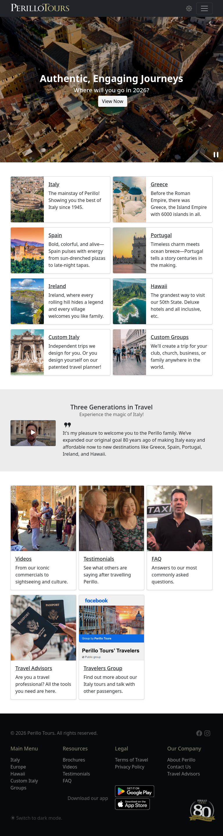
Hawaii (159, 286)
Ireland (57, 286)
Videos (23, 559)
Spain (55, 235)
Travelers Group (103, 668)
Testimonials (99, 559)
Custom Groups (170, 337)
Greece (159, 184)
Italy (53, 184)
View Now (112, 101)
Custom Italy (64, 337)
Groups (18, 787)
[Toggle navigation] (204, 8)
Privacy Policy (129, 767)
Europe (18, 767)
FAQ (156, 559)
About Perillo (181, 760)
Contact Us (179, 767)
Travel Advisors (33, 668)
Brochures (74, 760)
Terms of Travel (131, 760)
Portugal (161, 235)
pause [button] (216, 154)
